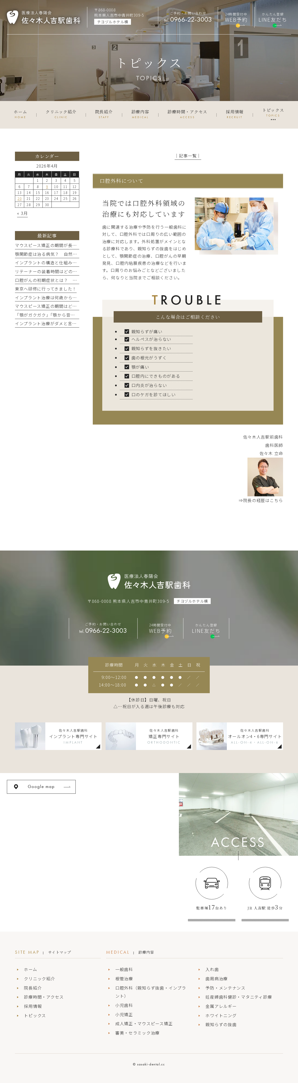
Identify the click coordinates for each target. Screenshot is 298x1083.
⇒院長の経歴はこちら (261, 500)
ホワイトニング (221, 1015)
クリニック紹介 (39, 978)
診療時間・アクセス (44, 997)
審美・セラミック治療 (137, 1033)
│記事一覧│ (188, 156)
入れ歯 (212, 969)
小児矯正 (124, 1014)
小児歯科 (124, 1005)
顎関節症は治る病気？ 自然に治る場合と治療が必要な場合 (75, 254)
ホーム (30, 969)
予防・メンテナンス (225, 988)
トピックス (35, 1015)
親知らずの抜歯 (221, 1024)
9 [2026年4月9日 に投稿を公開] (47, 186)
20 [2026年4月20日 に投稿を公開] (20, 198)
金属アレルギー (221, 1006)
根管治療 (124, 978)
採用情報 (33, 1006)
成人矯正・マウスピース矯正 (144, 1023)
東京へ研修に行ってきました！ (46, 289)
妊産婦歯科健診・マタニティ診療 (238, 997)
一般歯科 (124, 969)
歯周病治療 (216, 978)
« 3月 (22, 213)
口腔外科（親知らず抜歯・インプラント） (150, 992)
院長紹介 (33, 988)
